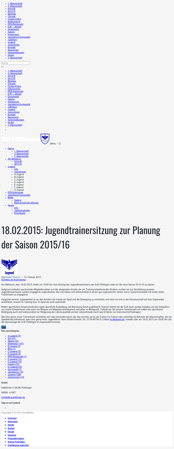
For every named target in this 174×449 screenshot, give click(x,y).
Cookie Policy (14, 19)
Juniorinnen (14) (16, 377)
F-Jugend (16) (15, 361)
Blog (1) (12, 349)
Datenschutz (14, 21)
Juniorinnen (13, 45)
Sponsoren (13, 50)
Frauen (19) (13, 364)
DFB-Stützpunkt (15, 24)
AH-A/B (11, 8)
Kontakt (11, 47)
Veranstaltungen (16, 52)
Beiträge (12, 14)
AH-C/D (11, 11)
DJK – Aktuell (14, 26)
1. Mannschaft (15, 3)
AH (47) (11, 338)
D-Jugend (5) (14, 354)
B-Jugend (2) (14, 346)
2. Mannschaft (15, 57)
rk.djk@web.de (117, 319)
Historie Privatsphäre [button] (16, 441)
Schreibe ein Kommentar (13, 279)
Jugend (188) (14, 374)
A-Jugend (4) (14, 336)
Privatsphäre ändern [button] (16, 438)
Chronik (11, 16)
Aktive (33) (13, 341)
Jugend (11, 42)
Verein (11, 55)
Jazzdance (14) (15, 372)
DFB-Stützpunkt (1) (17, 356)
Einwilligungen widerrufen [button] (18, 445)
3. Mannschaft (15, 6)
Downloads (13, 29)
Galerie (11, 32)
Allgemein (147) (16, 343)
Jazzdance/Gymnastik (19, 37)
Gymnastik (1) (15, 369)
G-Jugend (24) (15, 367)
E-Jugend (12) (15, 359)
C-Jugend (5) (14, 351)
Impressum (13, 34)
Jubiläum (12, 39)
